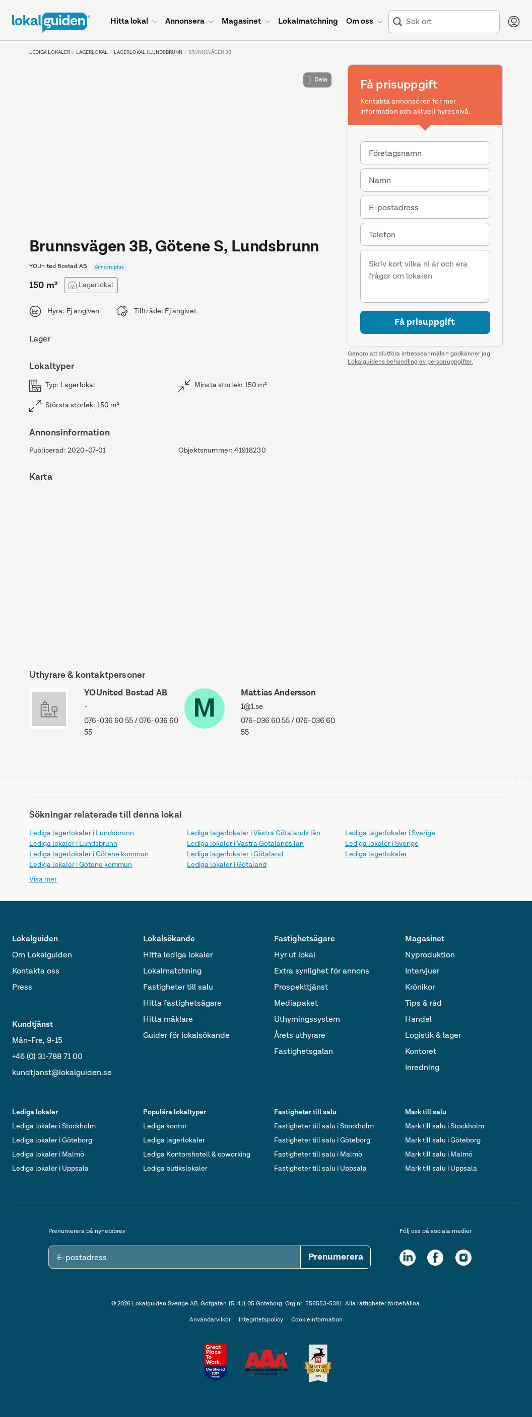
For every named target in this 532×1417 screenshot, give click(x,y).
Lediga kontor (165, 1126)
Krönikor (420, 988)
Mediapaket (296, 1004)
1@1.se (252, 707)
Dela (317, 80)
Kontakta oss (35, 971)
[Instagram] (463, 1258)
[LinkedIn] (408, 1258)
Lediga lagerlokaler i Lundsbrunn (81, 833)
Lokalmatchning (172, 971)
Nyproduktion (430, 955)
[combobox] (450, 22)
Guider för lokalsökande (186, 1036)
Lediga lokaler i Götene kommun (80, 864)
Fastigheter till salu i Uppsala (320, 1168)
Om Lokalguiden (42, 955)
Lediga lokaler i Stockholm (54, 1126)
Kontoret (420, 1052)
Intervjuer (422, 971)
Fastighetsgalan (303, 1052)
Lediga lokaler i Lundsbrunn (73, 843)
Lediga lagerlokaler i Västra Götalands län (253, 833)
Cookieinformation (317, 1320)
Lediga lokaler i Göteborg (52, 1140)
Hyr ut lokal (294, 955)
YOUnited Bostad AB (125, 693)
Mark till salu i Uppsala (441, 1168)
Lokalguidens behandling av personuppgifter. (410, 362)
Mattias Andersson (278, 693)
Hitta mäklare (168, 1020)
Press (22, 988)
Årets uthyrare (299, 1036)
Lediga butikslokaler (175, 1168)
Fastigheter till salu (178, 988)
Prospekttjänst (301, 988)
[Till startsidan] (51, 23)
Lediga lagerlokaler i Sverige (390, 833)
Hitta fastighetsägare (182, 1004)
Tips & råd (423, 1004)
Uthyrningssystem (307, 1020)
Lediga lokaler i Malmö (48, 1154)
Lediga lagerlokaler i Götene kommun (89, 854)
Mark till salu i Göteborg (443, 1140)
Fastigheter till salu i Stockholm (324, 1126)
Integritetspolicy (261, 1320)
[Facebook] (435, 1258)
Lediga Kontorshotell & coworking (196, 1154)
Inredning (422, 1068)
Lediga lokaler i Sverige (382, 843)
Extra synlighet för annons (321, 971)
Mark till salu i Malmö (439, 1154)
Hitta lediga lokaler (178, 955)
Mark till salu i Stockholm (444, 1126)
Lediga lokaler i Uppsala (50, 1168)
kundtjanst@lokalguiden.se (62, 1073)
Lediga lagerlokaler (376, 854)
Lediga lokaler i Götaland (227, 864)
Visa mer (43, 879)
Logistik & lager (433, 1036)
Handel (418, 1020)
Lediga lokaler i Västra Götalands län (245, 843)
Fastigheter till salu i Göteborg (322, 1140)
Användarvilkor (210, 1320)
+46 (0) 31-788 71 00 (47, 1057)
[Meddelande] (425, 276)
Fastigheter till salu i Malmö (318, 1154)
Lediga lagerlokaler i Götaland (235, 854)
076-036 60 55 (108, 721)
